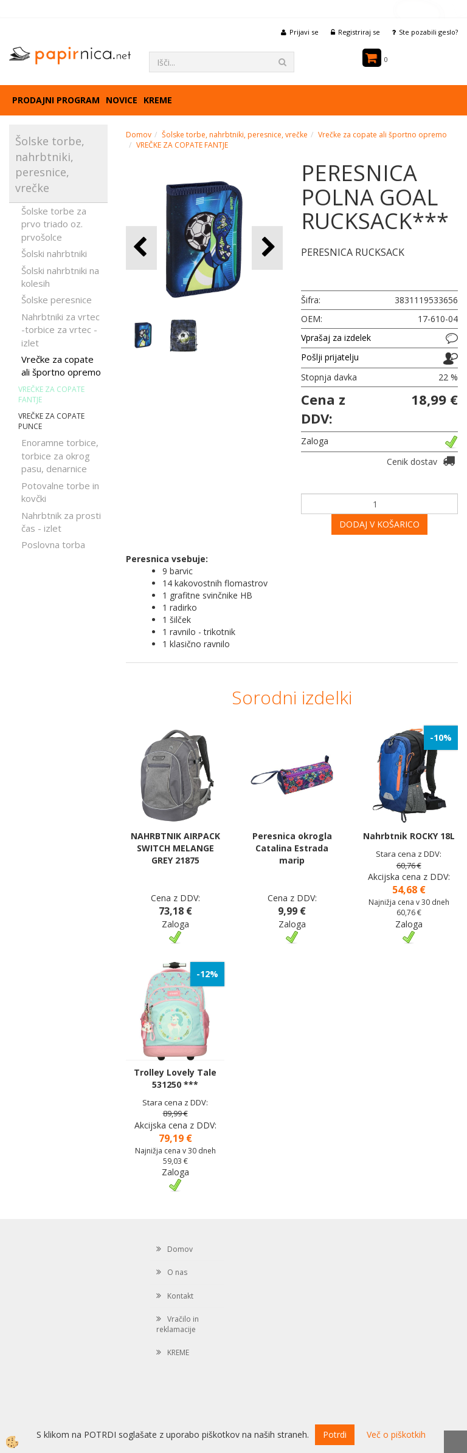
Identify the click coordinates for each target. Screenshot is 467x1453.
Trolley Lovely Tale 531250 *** (175, 1078)
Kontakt (180, 1296)
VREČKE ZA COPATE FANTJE (51, 394)
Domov (138, 134)
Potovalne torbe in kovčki (60, 491)
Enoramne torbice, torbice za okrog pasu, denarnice (60, 455)
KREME (158, 100)
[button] (267, 247)
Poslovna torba (53, 544)
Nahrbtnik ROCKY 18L (409, 836)
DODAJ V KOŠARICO (379, 524)
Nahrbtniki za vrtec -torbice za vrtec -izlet (60, 330)
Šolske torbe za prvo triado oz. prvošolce (53, 224)
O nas (177, 1272)
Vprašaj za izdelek (336, 337)
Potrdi (335, 1434)
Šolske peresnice (56, 300)
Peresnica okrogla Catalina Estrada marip (292, 848)
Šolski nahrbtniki (54, 253)
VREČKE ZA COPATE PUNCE (51, 421)
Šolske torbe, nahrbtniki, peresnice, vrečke (235, 134)
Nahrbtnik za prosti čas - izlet (61, 521)
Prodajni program (56, 100)
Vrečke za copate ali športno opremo (61, 365)
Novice (121, 100)
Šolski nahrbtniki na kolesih (60, 276)
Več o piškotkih (396, 1434)
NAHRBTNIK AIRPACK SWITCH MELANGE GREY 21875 (175, 848)
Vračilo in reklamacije (177, 1324)
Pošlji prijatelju (330, 357)
